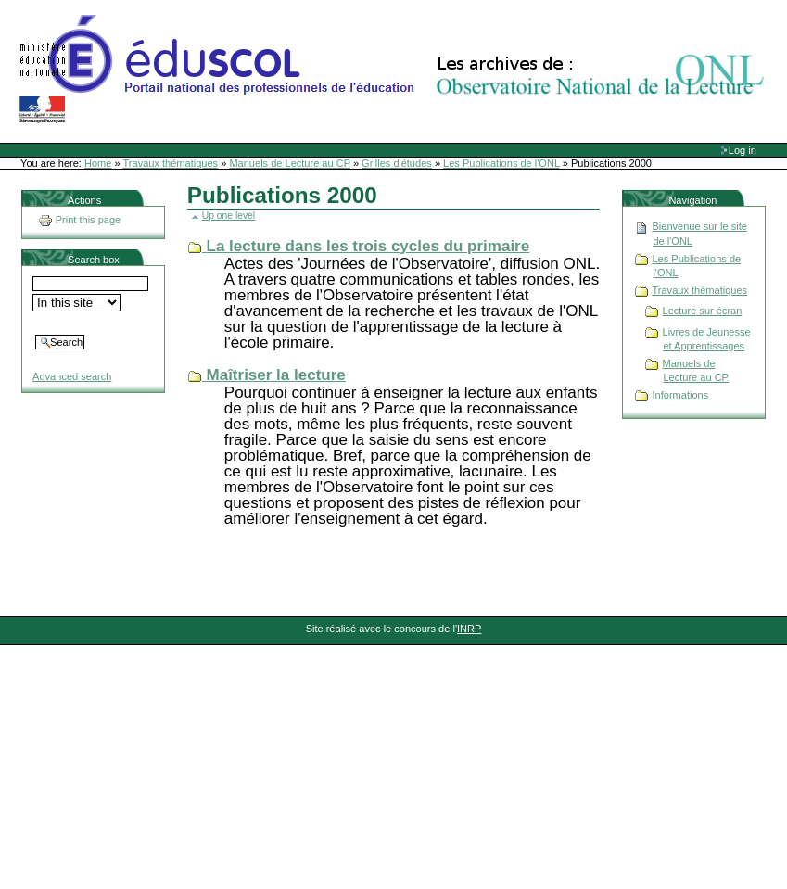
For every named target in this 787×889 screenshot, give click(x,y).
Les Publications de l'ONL (501, 163)
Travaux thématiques (171, 163)
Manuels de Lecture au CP (289, 163)
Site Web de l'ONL (396, 69)
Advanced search (71, 376)
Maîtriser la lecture (276, 375)
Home (97, 163)
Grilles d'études (397, 163)
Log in (742, 150)
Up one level (228, 215)
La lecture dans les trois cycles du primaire (368, 246)
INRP (469, 628)
